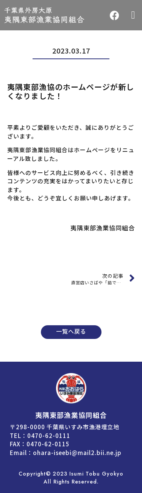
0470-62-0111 (48, 435)
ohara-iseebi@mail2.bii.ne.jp (77, 453)
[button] (133, 15)
